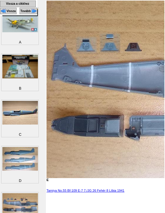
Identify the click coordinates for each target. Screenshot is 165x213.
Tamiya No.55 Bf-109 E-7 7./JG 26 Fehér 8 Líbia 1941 (85, 190)
